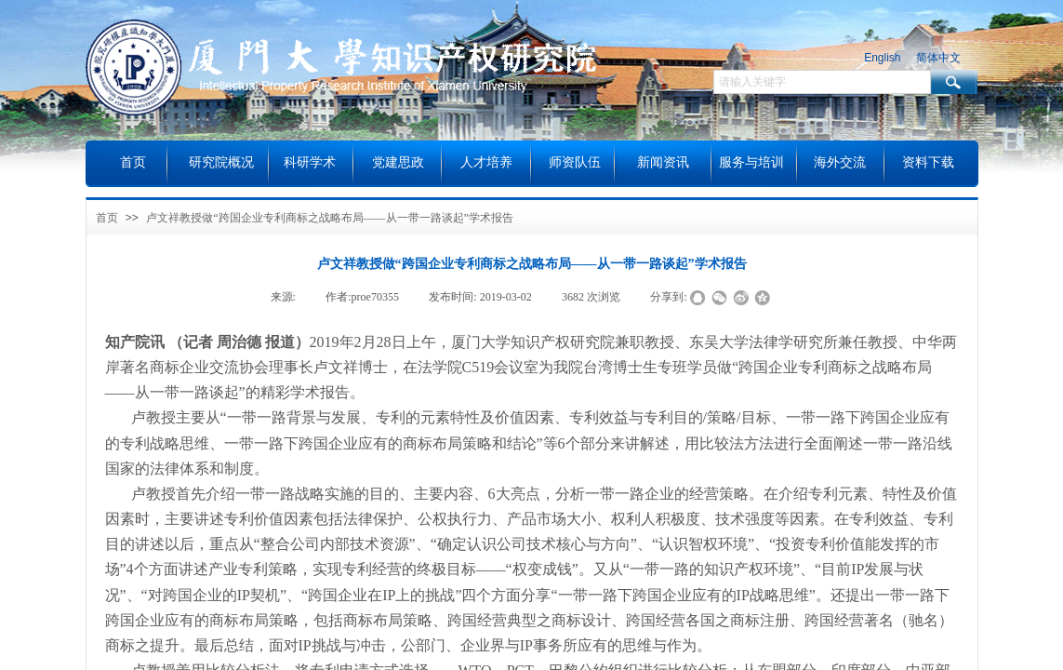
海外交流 (840, 162)
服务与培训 (751, 162)
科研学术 (310, 162)
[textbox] (822, 82)
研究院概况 (221, 162)
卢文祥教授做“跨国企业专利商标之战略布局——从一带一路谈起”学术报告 (329, 217)
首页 (107, 217)
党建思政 (398, 162)
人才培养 (486, 162)
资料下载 (928, 162)
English (882, 57)
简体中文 (938, 57)
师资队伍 (575, 162)
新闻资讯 (663, 162)
